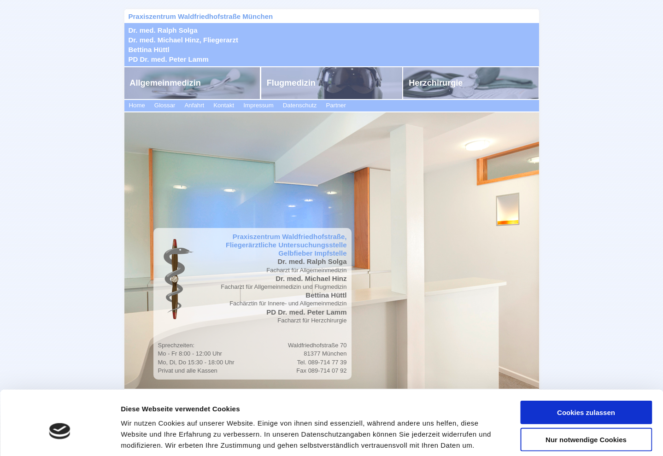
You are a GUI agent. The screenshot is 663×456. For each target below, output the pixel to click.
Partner (336, 105)
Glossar (165, 105)
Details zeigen (490, 438)
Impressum (258, 105)
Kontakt (223, 105)
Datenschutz (300, 105)
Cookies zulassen (586, 368)
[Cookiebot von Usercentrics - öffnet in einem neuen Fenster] (59, 438)
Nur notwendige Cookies (586, 395)
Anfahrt (195, 105)
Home (137, 105)
